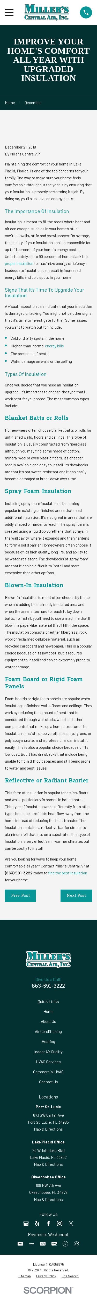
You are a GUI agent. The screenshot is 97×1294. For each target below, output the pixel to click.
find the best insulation (67, 873)
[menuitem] (24, 1276)
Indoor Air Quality (48, 1051)
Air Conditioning (48, 1031)
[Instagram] (59, 1223)
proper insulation (19, 263)
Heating (48, 1041)
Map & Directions (48, 1129)
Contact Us (48, 1081)
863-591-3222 (48, 986)
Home (48, 1011)
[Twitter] (71, 1223)
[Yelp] (37, 1223)
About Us (48, 1021)
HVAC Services (48, 1061)
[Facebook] (48, 1223)
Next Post (76, 896)
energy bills (54, 346)
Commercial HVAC (48, 1071)
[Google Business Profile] (26, 1223)
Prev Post (20, 896)
